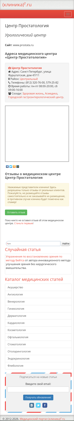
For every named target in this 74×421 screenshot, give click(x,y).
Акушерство (15, 287)
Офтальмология (18, 337)
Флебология (15, 365)
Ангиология (15, 294)
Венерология (16, 301)
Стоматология (17, 344)
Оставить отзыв (16, 212)
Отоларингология (19, 351)
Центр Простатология (27, 68)
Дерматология (17, 316)
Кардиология (16, 323)
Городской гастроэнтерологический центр (35, 97)
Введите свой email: (38, 384)
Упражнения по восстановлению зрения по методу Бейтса (34, 258)
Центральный (29, 79)
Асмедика (51, 93)
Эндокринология (18, 358)
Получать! (38, 397)
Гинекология (16, 308)
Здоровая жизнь (33, 93)
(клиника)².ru (17, 4)
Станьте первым (23, 223)
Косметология (17, 330)
